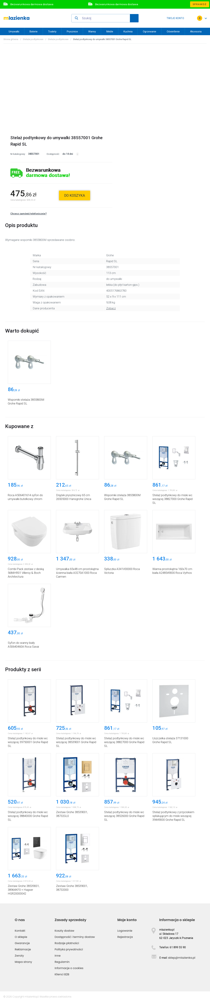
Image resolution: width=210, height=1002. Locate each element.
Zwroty (19, 956)
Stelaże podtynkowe (33, 39)
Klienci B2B (62, 974)
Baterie (34, 31)
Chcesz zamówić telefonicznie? (28, 213)
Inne (58, 956)
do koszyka (74, 195)
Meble (109, 31)
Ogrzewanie (149, 31)
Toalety (52, 31)
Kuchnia (128, 31)
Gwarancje (22, 943)
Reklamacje (23, 949)
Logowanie (124, 931)
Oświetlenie (173, 31)
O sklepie (21, 937)
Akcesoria (196, 31)
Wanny (92, 31)
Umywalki (14, 31)
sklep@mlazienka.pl (181, 958)
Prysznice (72, 31)
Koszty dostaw (64, 931)
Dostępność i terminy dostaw (75, 937)
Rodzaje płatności (67, 943)
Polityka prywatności (69, 949)
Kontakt (20, 931)
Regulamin (62, 962)
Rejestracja (125, 937)
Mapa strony (23, 962)
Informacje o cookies (69, 968)
